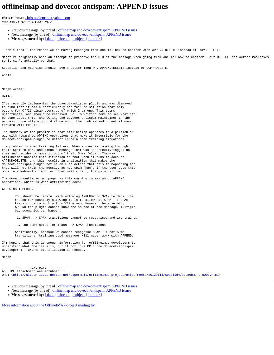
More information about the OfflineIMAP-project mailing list (48, 351)
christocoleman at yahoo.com (47, 18)
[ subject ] (79, 39)
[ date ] (50, 39)
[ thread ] (64, 39)
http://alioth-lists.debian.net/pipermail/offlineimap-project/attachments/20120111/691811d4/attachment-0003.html (116, 320)
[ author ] (95, 39)
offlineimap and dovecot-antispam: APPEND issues (97, 30)
